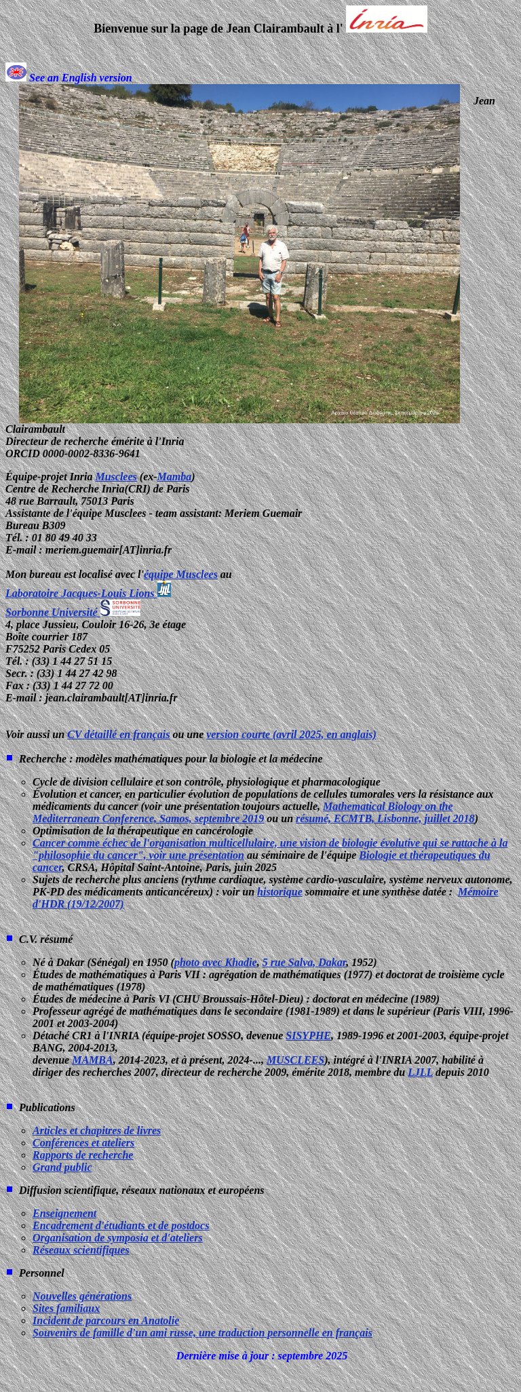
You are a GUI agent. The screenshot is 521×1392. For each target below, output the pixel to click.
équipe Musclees (181, 574)
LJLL (420, 1072)
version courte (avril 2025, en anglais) (291, 734)
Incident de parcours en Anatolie (106, 1320)
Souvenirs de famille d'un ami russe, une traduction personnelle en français (202, 1332)
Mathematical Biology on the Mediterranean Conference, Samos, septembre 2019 (243, 812)
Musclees (115, 476)
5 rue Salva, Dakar (305, 962)
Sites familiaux (66, 1308)
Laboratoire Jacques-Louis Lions (88, 593)
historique (280, 891)
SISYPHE (308, 1035)
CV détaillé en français (118, 734)
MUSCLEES (295, 1060)
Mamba (174, 476)
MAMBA (92, 1060)
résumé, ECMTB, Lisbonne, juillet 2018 (385, 818)
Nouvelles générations (82, 1296)
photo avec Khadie (215, 962)
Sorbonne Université (72, 612)
